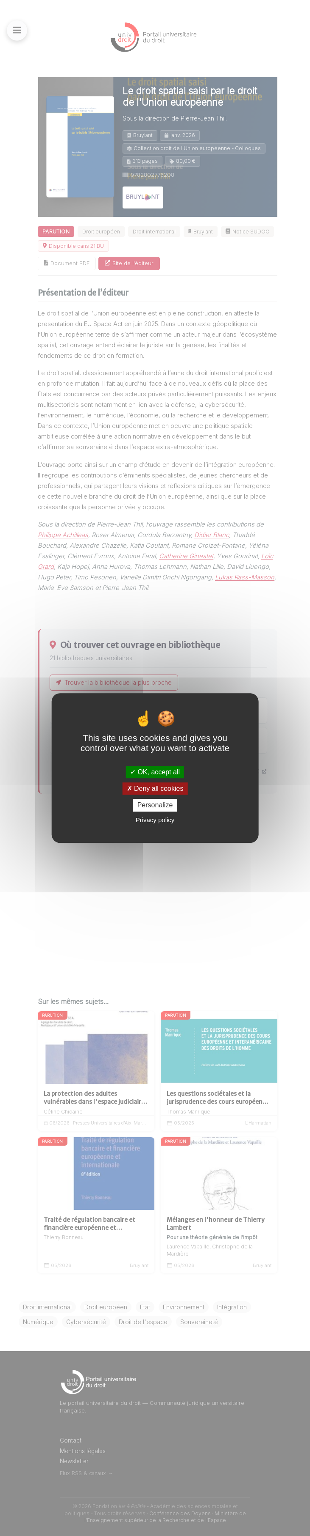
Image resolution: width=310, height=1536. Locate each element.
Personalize (155, 805)
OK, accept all (155, 772)
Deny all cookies (155, 788)
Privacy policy (155, 819)
